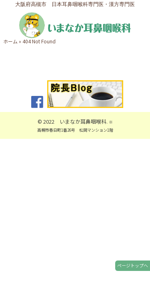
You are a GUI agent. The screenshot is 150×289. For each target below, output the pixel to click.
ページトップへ (132, 265)
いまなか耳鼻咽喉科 (83, 121)
